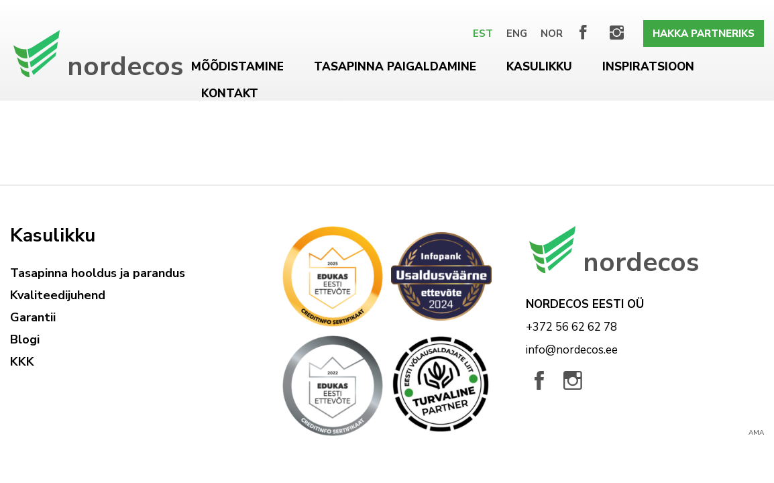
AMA (756, 432)
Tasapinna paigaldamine (395, 66)
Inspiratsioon (648, 66)
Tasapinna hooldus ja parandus (97, 273)
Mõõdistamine (237, 66)
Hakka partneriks (704, 33)
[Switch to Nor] (552, 33)
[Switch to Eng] (516, 33)
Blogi (25, 339)
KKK (22, 362)
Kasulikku (539, 66)
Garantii (33, 317)
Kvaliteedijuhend (57, 295)
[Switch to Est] (483, 33)
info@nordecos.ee (572, 350)
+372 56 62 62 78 (571, 327)
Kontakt (229, 93)
